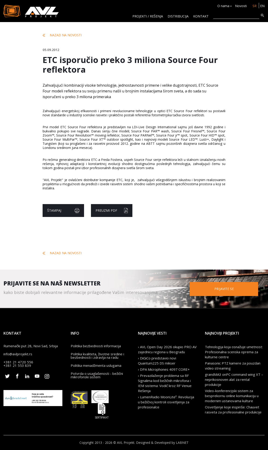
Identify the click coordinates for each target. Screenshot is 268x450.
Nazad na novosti (62, 35)
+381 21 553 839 (17, 365)
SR (254, 6)
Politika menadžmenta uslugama (96, 365)
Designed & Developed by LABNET (162, 442)
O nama (223, 6)
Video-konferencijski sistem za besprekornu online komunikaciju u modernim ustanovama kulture (232, 395)
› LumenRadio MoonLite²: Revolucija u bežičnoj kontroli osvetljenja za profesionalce (166, 402)
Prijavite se (224, 289)
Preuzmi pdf (112, 210)
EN (262, 6)
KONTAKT (201, 16)
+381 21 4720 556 (18, 362)
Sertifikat (101, 411)
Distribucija (178, 16)
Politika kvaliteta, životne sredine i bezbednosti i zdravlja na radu (97, 356)
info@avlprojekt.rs (17, 354)
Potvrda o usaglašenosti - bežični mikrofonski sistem (97, 375)
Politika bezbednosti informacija (96, 346)
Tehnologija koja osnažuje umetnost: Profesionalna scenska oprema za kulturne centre (234, 352)
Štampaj (63, 210)
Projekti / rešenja (147, 16)
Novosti (241, 6)
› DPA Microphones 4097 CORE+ (164, 369)
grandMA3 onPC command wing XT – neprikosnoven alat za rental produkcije (234, 379)
